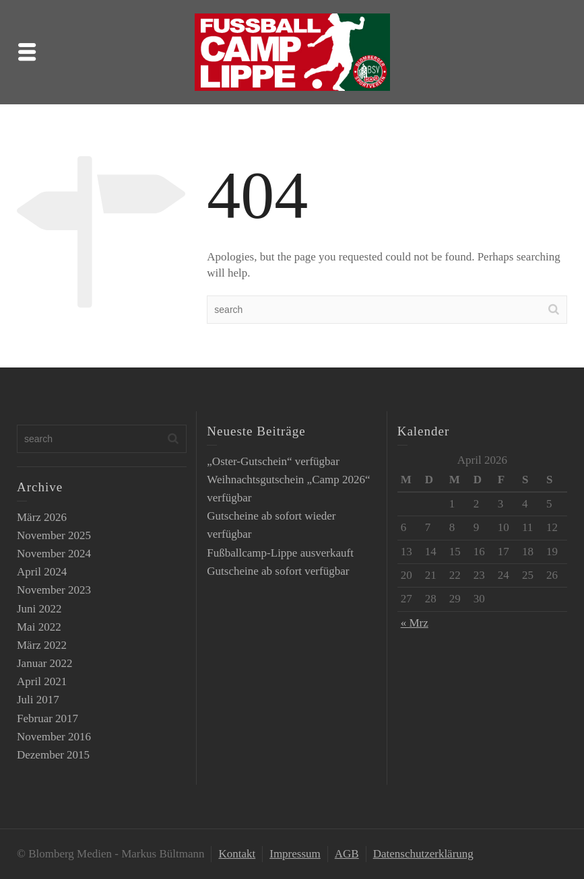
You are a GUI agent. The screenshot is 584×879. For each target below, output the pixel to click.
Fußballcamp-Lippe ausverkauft (280, 553)
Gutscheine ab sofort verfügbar (278, 571)
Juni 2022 (39, 608)
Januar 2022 (45, 663)
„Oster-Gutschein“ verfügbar (273, 461)
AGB (347, 853)
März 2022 (42, 645)
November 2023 (54, 590)
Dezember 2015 (53, 754)
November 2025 (54, 535)
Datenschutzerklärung (423, 853)
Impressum (295, 853)
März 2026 (42, 517)
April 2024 (42, 571)
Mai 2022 (39, 627)
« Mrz (414, 623)
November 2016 (54, 736)
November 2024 (54, 553)
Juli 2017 (38, 699)
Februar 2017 (47, 718)
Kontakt (236, 853)
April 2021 (42, 681)
